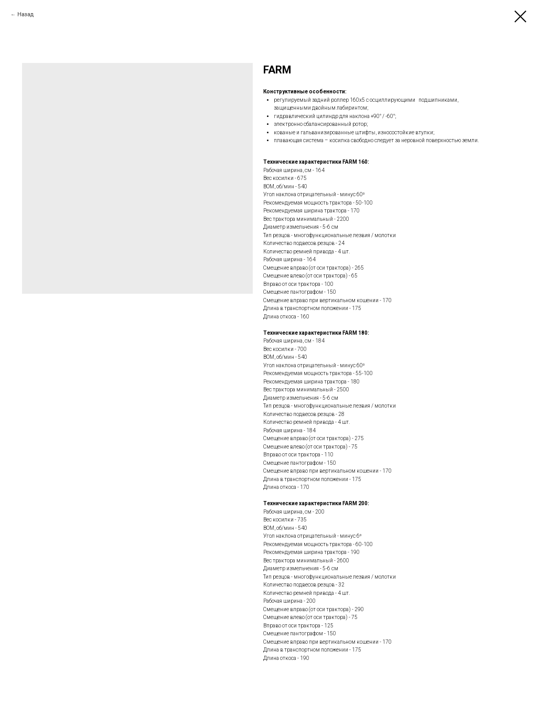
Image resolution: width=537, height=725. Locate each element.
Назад (25, 14)
